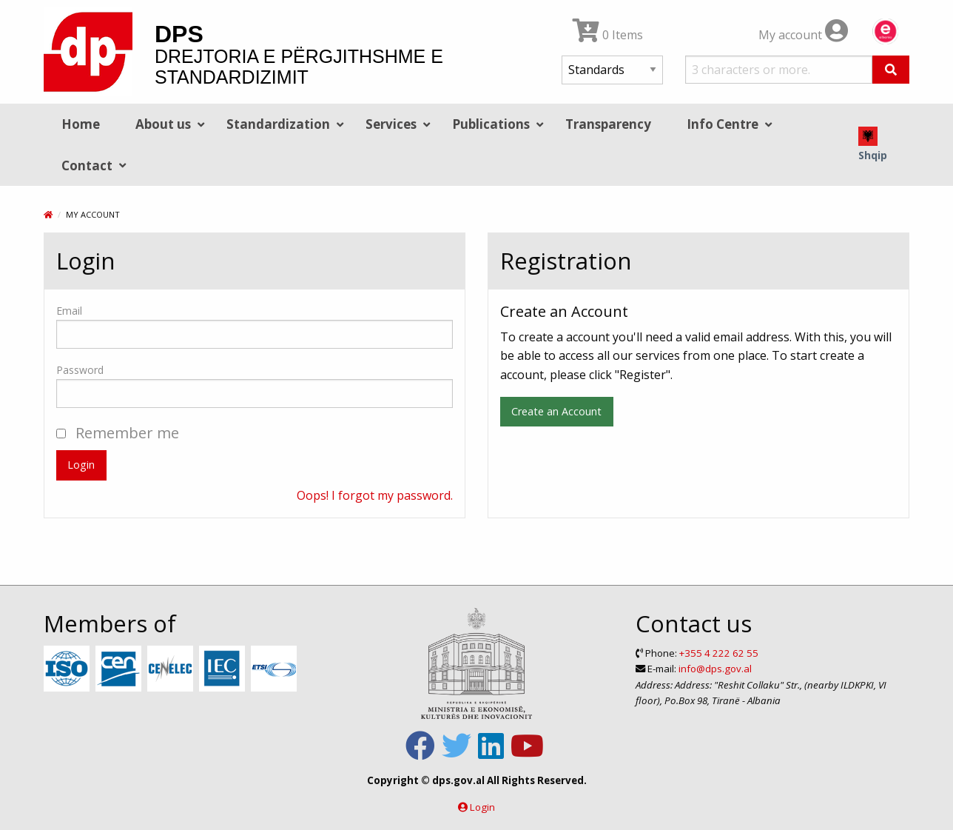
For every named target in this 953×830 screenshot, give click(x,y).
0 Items (608, 35)
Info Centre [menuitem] (722, 124)
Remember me (117, 433)
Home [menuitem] (80, 124)
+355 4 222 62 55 (718, 653)
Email (69, 311)
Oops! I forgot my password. (375, 495)
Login (81, 465)
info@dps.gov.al (715, 668)
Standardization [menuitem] (278, 124)
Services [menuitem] (391, 124)
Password (80, 370)
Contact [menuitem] (86, 165)
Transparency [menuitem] (608, 124)
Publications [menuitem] (491, 124)
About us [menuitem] (163, 124)
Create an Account (556, 411)
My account (803, 35)
